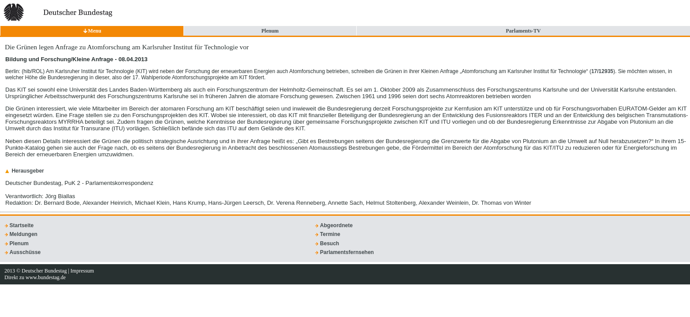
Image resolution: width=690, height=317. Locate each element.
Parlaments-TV (523, 31)
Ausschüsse (25, 252)
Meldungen (23, 234)
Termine (330, 234)
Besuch (329, 243)
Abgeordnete (336, 225)
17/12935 (602, 71)
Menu (94, 31)
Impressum (82, 271)
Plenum (270, 31)
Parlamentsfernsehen (347, 252)
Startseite (22, 225)
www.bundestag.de (46, 277)
